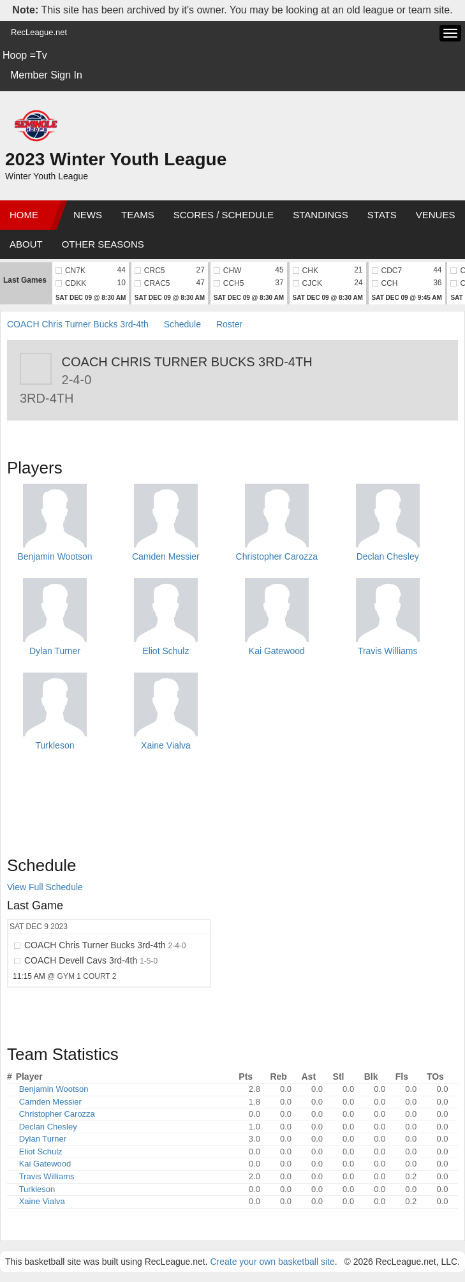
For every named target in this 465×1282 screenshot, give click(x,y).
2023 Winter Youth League (115, 159)
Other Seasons (103, 244)
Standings (320, 214)
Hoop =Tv (25, 55)
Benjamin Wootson (54, 556)
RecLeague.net (39, 32)
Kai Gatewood (277, 651)
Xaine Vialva (166, 745)
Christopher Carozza (277, 556)
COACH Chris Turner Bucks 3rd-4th (78, 324)
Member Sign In (46, 75)
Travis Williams (388, 651)
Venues (435, 214)
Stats (382, 214)
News (87, 214)
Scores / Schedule (223, 214)
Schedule (182, 324)
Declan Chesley (388, 556)
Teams (137, 214)
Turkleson (55, 745)
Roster (229, 324)
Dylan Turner (54, 651)
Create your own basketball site (272, 1261)
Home (24, 214)
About (26, 244)
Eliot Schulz (165, 651)
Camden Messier (166, 556)
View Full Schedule (45, 887)
